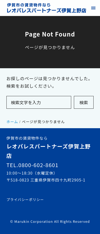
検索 (83, 102)
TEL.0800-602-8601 (32, 165)
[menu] (93, 8)
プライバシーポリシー (25, 199)
